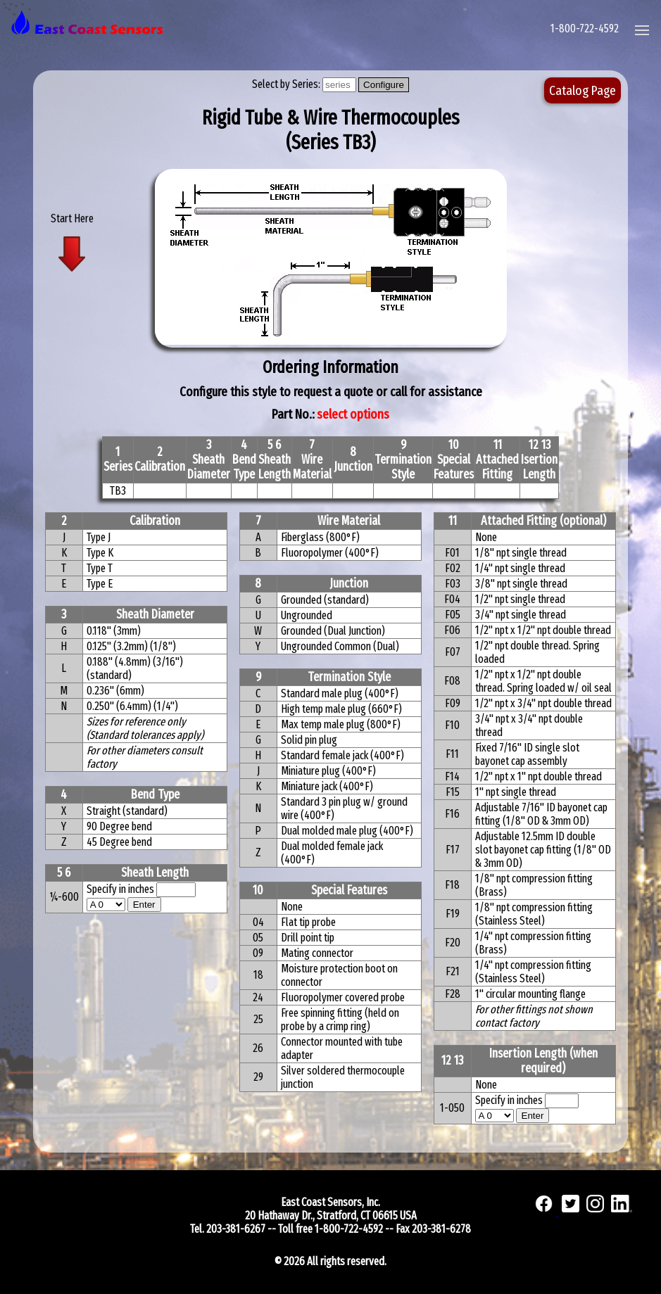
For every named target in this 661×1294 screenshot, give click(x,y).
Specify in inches (120, 889)
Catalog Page (582, 90)
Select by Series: (287, 84)
